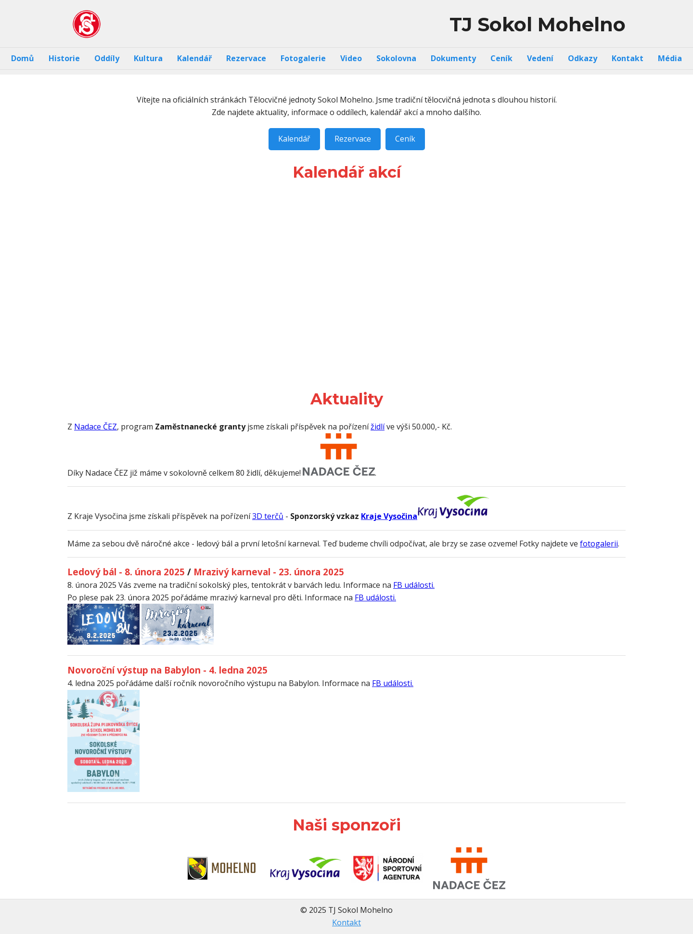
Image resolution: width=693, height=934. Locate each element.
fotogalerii (599, 543)
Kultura (148, 58)
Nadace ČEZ (95, 426)
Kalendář (194, 58)
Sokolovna (396, 58)
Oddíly (106, 58)
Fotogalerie (303, 58)
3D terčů (267, 516)
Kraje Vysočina (389, 516)
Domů (22, 58)
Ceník (501, 58)
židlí (378, 426)
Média (670, 58)
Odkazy (582, 58)
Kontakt (627, 58)
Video (351, 58)
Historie (64, 58)
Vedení (540, 58)
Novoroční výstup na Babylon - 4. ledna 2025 (167, 670)
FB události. (414, 585)
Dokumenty (453, 58)
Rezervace (246, 58)
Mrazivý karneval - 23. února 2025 (268, 572)
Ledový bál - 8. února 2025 (126, 572)
